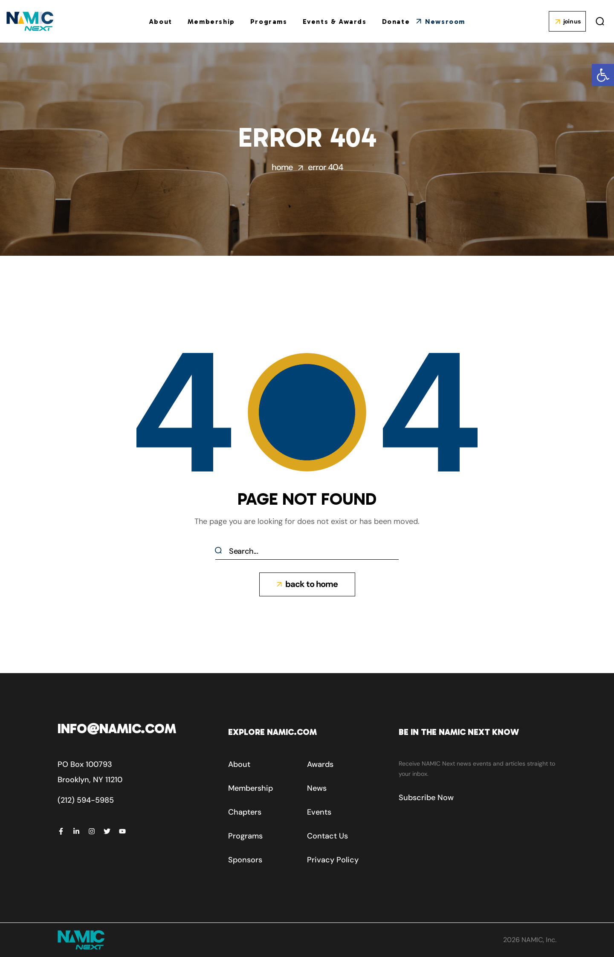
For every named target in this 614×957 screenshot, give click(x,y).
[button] (603, 75)
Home (282, 167)
